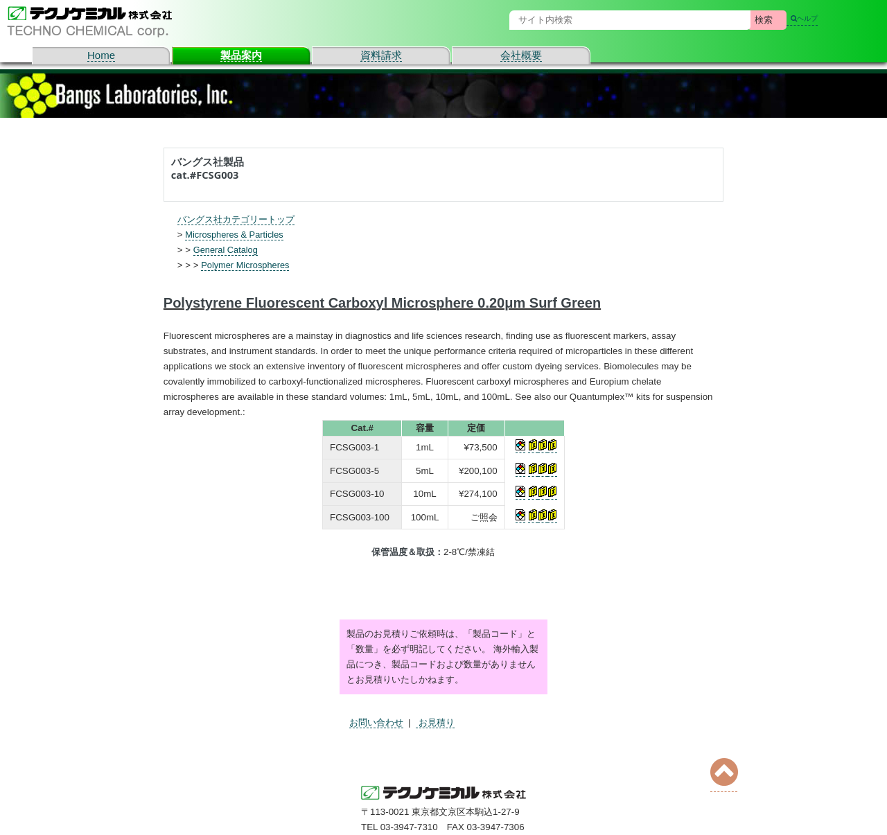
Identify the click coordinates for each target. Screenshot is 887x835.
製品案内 (241, 55)
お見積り (435, 722)
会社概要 (521, 55)
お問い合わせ (376, 722)
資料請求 (381, 55)
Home (101, 55)
